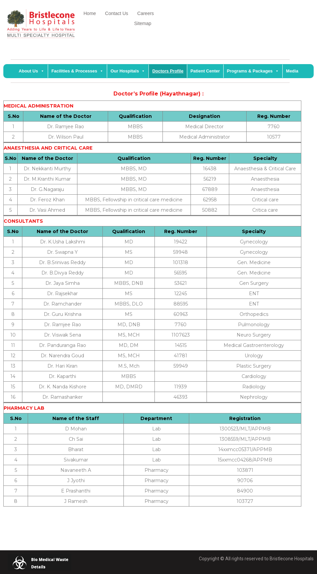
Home (90, 13)
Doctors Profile (167, 70)
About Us (31, 70)
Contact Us (121, 13)
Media (292, 70)
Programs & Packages (253, 70)
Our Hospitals (127, 70)
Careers (146, 13)
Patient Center (205, 70)
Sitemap (141, 23)
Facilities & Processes (77, 70)
